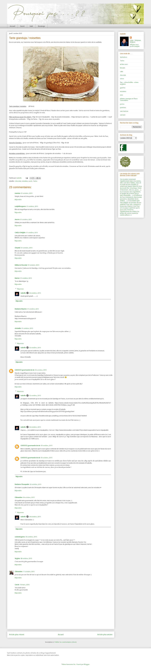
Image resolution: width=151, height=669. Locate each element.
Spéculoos (123, 57)
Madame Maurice (21, 309)
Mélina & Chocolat (21, 265)
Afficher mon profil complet (134, 45)
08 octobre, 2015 (26, 558)
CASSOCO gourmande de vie (24, 370)
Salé (31, 26)
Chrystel (17, 248)
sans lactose (124, 111)
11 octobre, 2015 (28, 571)
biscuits (122, 68)
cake (121, 71)
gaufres (122, 88)
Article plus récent (16, 634)
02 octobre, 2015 (35, 293)
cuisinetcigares (20, 537)
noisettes (25, 181)
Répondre (18, 199)
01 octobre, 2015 (26, 193)
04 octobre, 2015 (28, 497)
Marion (17, 278)
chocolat (18, 181)
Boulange (41, 26)
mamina (17, 193)
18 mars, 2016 (24, 585)
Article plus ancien (104, 634)
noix (121, 95)
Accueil (12, 26)
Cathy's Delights (20, 232)
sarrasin (122, 115)
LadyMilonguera (20, 206)
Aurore (17, 219)
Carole (17, 585)
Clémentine (18, 497)
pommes (123, 107)
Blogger (86, 664)
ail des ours (124, 64)
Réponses (20, 289)
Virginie (17, 558)
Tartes (35, 181)
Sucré (22, 26)
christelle (18, 328)
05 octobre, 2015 (46, 445)
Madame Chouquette (22, 484)
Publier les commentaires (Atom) (66, 642)
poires (122, 104)
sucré (30, 181)
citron (122, 79)
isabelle (23, 293)
